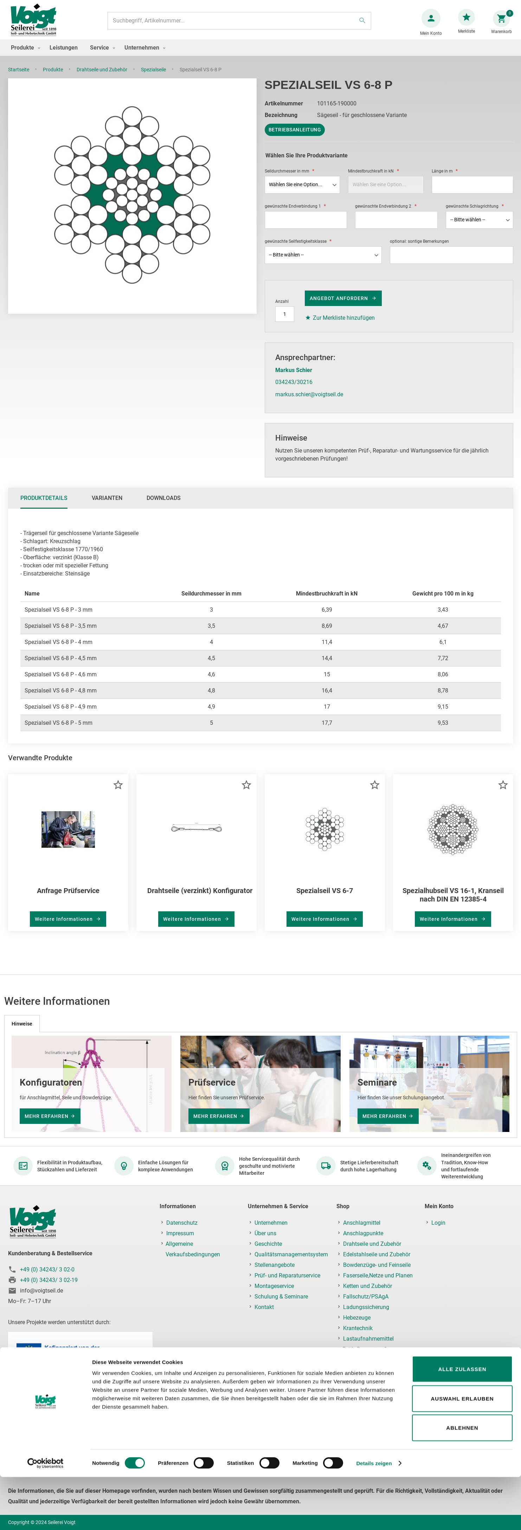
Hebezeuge (357, 1317)
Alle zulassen (462, 1422)
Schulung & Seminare (281, 1296)
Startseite (19, 76)
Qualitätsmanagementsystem (291, 1254)
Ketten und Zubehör (367, 1286)
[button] (118, 792)
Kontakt (264, 1307)
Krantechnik (358, 1328)
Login (438, 1222)
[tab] (44, 505)
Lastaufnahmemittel (368, 1338)
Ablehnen (462, 1481)
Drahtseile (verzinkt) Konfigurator (199, 897)
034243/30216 (294, 389)
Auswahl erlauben (462, 1451)
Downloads (164, 505)
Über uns (265, 1233)
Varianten (107, 505)
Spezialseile (154, 76)
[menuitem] (24, 54)
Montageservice (274, 1286)
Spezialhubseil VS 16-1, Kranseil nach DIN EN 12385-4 (453, 901)
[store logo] (36, 24)
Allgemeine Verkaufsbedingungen (193, 1249)
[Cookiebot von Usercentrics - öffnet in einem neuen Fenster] (45, 1516)
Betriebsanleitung (295, 136)
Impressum (180, 1233)
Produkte (53, 76)
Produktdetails (43, 505)
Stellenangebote (275, 1265)
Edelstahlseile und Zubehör (376, 1254)
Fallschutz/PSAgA (365, 1296)
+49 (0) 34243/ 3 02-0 (47, 1269)
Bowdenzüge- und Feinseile (377, 1265)
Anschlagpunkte (363, 1233)
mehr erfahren (47, 1116)
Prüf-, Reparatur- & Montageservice (364, 1354)
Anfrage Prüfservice (68, 897)
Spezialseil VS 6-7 (324, 897)
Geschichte (268, 1244)
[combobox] (238, 24)
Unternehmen (271, 1222)
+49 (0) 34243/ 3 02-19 (49, 1280)
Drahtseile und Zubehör (102, 76)
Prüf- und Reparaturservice (287, 1275)
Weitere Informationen (64, 926)
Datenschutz (182, 1222)
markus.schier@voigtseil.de (309, 401)
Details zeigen (374, 1516)
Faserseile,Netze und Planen (378, 1275)
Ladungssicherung (366, 1307)
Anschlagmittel (361, 1222)
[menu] (260, 54)
